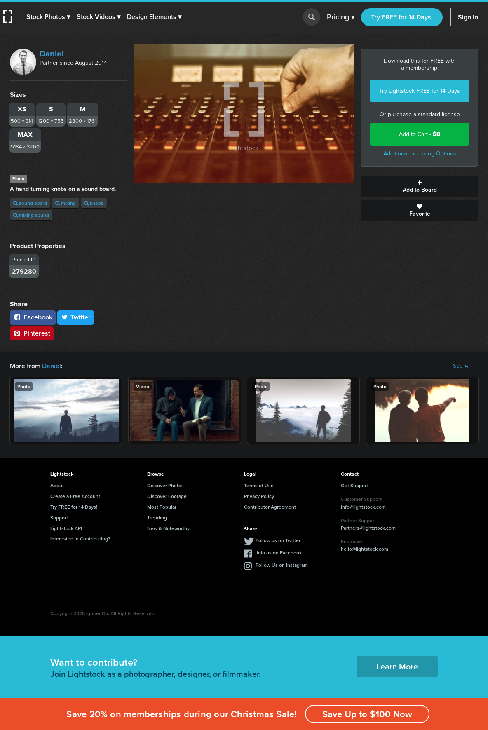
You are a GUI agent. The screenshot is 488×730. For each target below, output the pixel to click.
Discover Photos (165, 485)
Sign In (468, 17)
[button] (48, 17)
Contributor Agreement (270, 506)
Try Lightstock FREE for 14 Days (419, 91)
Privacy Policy (259, 496)
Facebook (32, 317)
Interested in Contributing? (80, 538)
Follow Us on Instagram (282, 564)
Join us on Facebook (279, 552)
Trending (157, 517)
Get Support (354, 485)
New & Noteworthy (168, 528)
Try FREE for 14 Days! (402, 17)
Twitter (76, 317)
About (57, 485)
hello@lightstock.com (364, 548)
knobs (93, 203)
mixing (65, 203)
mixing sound (31, 214)
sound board (30, 203)
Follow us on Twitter (278, 540)
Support (59, 517)
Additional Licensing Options (419, 153)
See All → (465, 366)
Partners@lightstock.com (368, 527)
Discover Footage (167, 496)
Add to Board (419, 187)
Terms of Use (259, 485)
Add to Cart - (419, 134)
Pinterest (31, 333)
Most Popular (161, 506)
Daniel (51, 53)
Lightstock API (66, 528)
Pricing (340, 17)
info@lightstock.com (363, 506)
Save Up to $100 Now (367, 714)
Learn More (397, 666)
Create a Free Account (75, 496)
